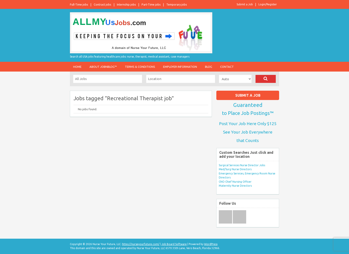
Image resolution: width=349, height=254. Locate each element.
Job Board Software (174, 244)
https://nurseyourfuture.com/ (140, 244)
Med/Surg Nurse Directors (235, 169)
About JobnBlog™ (103, 66)
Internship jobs (126, 4)
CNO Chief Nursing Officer (235, 181)
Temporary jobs (176, 4)
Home (77, 66)
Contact (227, 66)
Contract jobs (102, 4)
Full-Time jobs (79, 4)
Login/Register (267, 4)
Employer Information (180, 66)
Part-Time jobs (151, 4)
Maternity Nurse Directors (235, 185)
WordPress (210, 244)
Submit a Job (245, 4)
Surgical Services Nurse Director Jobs (242, 165)
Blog (208, 66)
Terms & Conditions (140, 66)
